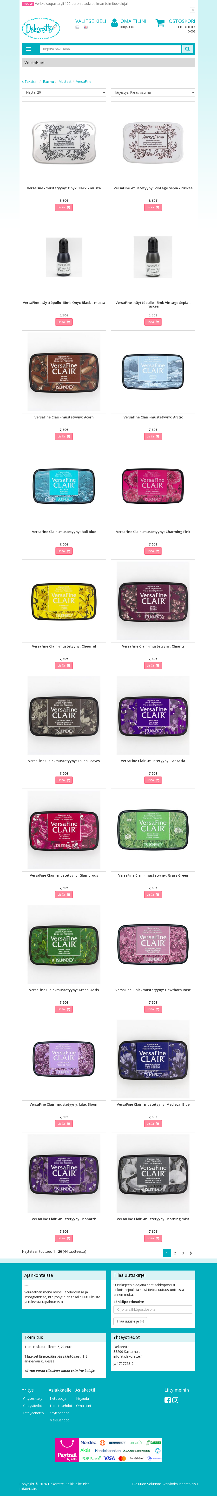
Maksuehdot (59, 1420)
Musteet (65, 81)
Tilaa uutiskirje (128, 1321)
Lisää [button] (62, 207)
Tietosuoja (57, 1398)
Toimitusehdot (60, 1405)
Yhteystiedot (32, 1405)
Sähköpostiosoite (128, 1301)
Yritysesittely (32, 1398)
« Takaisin (29, 81)
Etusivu (48, 81)
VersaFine (83, 81)
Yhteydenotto (33, 1413)
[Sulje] (192, 10)
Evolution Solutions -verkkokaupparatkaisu (165, 1484)
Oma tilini (128, 21)
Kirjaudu (127, 27)
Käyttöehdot (59, 1413)
